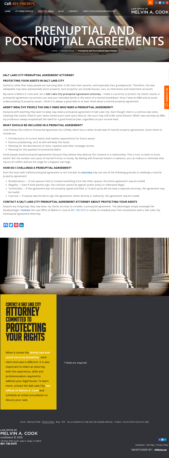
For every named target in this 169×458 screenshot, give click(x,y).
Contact (73, 11)
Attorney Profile (24, 11)
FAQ (63, 422)
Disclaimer (139, 445)
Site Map (150, 445)
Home (7, 11)
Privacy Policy (162, 445)
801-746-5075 (24, 3)
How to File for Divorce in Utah (99, 11)
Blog (61, 11)
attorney (86, 172)
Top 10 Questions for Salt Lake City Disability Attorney (90, 422)
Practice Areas (45, 11)
